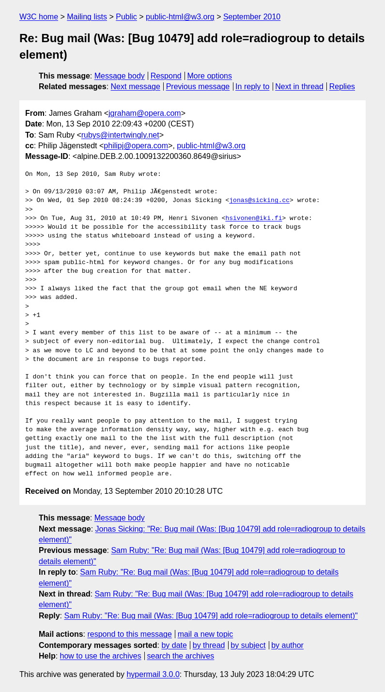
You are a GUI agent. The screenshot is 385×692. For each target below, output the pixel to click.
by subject (248, 645)
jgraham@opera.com (144, 113)
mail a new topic (205, 634)
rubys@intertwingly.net (120, 135)
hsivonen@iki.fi (253, 218)
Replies (342, 86)
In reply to (252, 86)
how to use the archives (100, 656)
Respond (166, 76)
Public (126, 17)
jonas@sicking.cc (259, 200)
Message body (119, 76)
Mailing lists (87, 17)
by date (173, 645)
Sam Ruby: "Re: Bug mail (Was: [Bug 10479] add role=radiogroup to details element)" (210, 616)
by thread (209, 645)
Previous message (198, 86)
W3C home (38, 17)
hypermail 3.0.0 (152, 674)
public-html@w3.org (180, 17)
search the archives (181, 656)
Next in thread (299, 86)
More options (209, 76)
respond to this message (129, 634)
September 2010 (251, 17)
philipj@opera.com (136, 146)
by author (287, 645)
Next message (135, 86)
